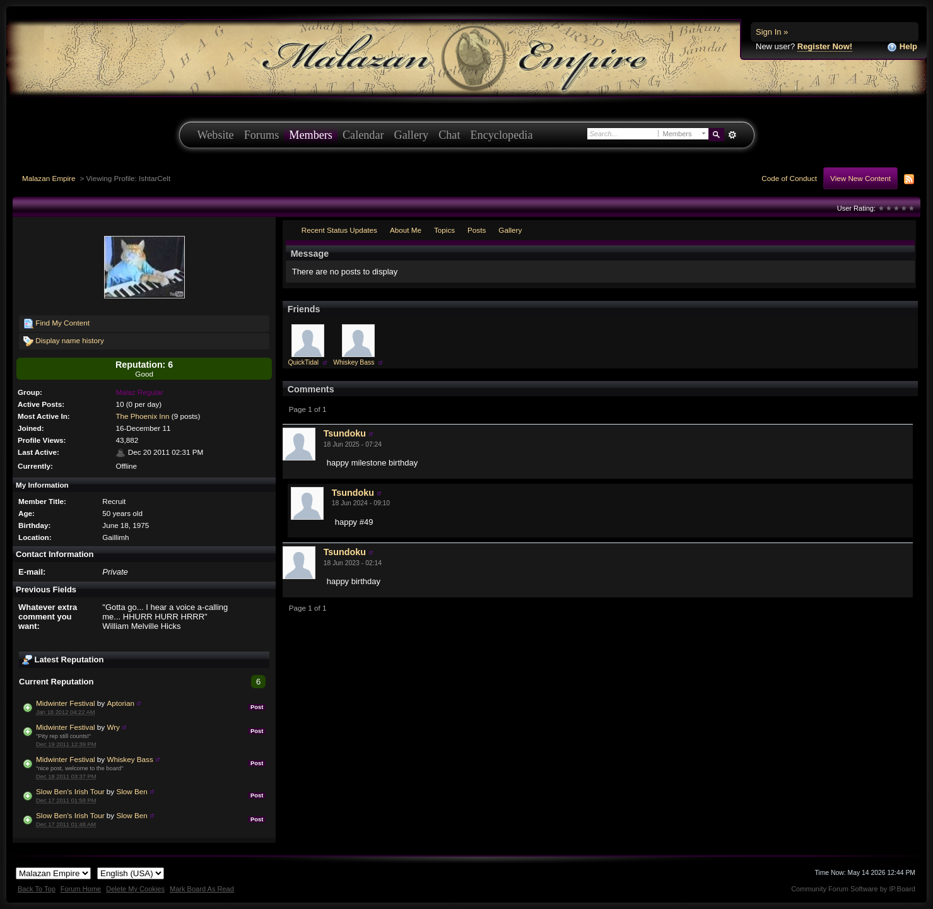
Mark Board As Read (202, 889)
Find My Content (56, 324)
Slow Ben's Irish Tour (70, 791)
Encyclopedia (502, 135)
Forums (261, 135)
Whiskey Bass (130, 759)
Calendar (363, 135)
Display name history (63, 341)
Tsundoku (345, 433)
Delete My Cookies (135, 889)
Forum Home (81, 889)
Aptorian (120, 703)
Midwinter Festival (65, 703)
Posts (476, 230)
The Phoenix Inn (142, 416)
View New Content (860, 178)
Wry (113, 727)
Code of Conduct (789, 178)
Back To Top (37, 889)
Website (215, 135)
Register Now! (824, 46)
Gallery (411, 135)
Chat (449, 135)
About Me (405, 230)
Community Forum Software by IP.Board (853, 889)
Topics (444, 230)
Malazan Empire (48, 178)
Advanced (733, 135)
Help (902, 47)
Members (310, 135)
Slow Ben (131, 791)
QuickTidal (303, 362)
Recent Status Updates (339, 230)
